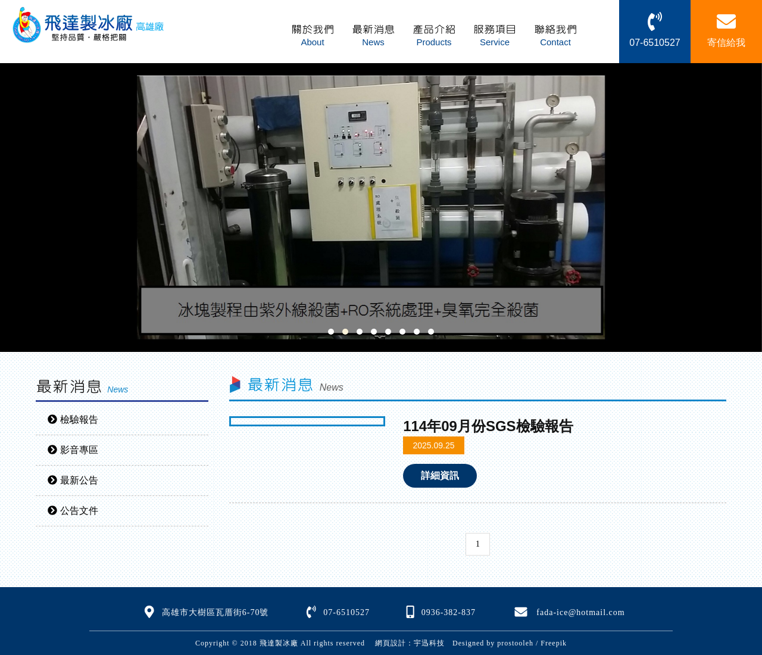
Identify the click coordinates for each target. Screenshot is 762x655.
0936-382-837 (448, 612)
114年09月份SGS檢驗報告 (488, 426)
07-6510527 (346, 612)
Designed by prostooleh (489, 643)
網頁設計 (390, 643)
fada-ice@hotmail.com (580, 612)
